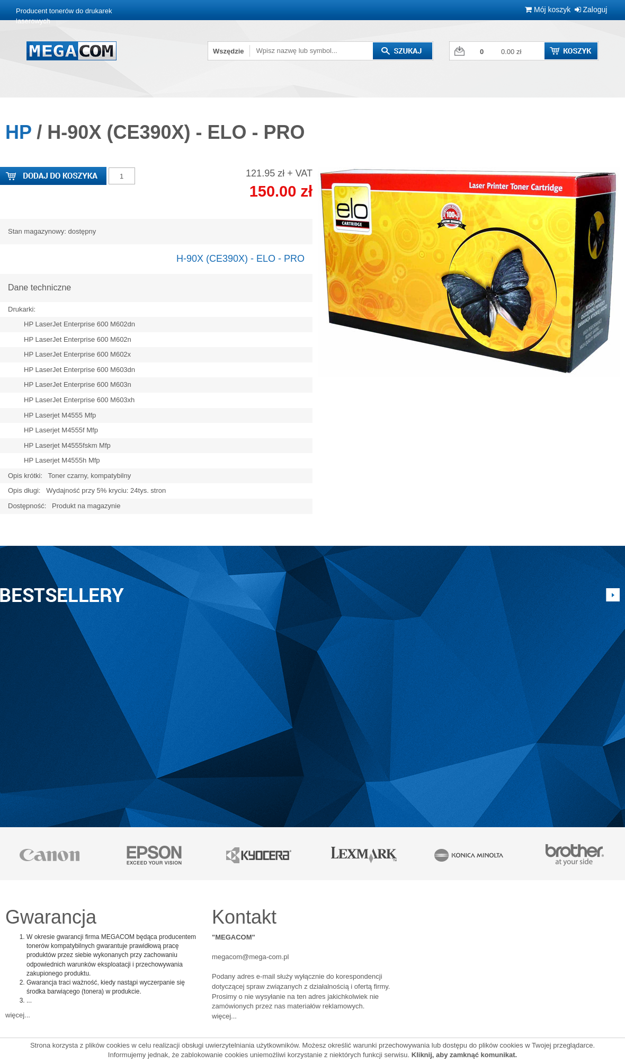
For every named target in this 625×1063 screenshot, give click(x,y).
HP (18, 132)
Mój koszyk (547, 9)
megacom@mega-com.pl (250, 957)
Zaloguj (591, 9)
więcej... (17, 1015)
